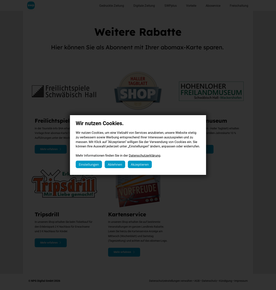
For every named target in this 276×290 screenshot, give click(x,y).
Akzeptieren (140, 164)
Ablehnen (115, 164)
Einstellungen (89, 164)
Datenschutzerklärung (144, 155)
